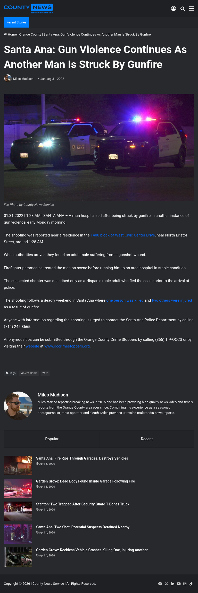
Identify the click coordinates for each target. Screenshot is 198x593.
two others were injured (172, 300)
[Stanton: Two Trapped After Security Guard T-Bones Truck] (18, 511)
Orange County (30, 34)
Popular (52, 439)
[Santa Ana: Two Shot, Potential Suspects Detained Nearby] (18, 534)
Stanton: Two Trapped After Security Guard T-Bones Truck (82, 504)
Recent (147, 439)
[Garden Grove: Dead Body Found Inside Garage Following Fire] (18, 488)
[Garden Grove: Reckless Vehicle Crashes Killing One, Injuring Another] (18, 557)
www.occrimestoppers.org (67, 346)
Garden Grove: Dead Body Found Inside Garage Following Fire (85, 481)
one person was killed (124, 300)
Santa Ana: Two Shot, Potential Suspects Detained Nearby (82, 527)
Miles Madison (23, 79)
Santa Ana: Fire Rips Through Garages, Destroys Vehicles (82, 458)
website (32, 346)
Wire (45, 373)
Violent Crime (28, 373)
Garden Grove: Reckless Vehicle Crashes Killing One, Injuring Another (92, 550)
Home (10, 34)
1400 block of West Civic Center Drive (122, 235)
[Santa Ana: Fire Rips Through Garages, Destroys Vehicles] (18, 465)
